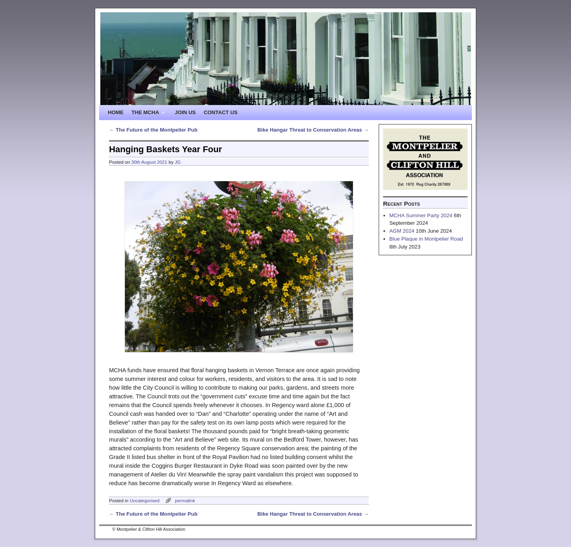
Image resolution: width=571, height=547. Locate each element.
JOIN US (185, 112)
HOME (116, 112)
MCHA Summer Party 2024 (420, 215)
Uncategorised (144, 500)
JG (178, 161)
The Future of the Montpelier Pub (153, 130)
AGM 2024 (401, 231)
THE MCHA (146, 114)
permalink (185, 500)
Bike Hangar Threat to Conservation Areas (313, 130)
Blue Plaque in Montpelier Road (426, 239)
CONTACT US (221, 112)
